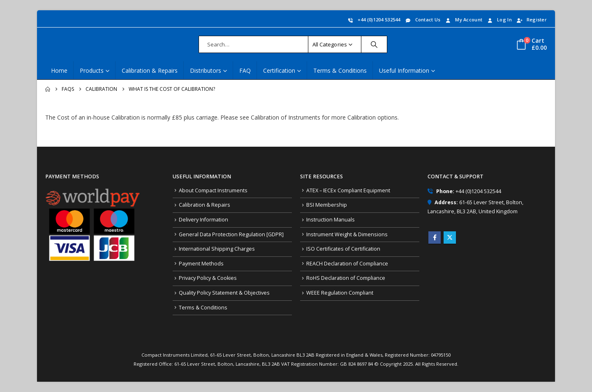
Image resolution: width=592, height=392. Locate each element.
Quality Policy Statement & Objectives (224, 292)
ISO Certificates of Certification (343, 248)
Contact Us (423, 19)
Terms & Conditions (340, 70)
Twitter (450, 237)
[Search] (374, 44)
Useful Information (404, 70)
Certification (279, 70)
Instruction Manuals (330, 219)
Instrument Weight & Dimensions (347, 234)
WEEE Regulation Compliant (339, 292)
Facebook (434, 237)
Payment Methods (201, 263)
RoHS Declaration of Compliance (345, 277)
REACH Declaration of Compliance (347, 263)
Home (59, 70)
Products (92, 70)
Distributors (205, 70)
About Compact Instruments (213, 190)
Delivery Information (203, 219)
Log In (499, 19)
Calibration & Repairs (150, 70)
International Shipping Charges (217, 248)
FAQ (245, 70)
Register (531, 19)
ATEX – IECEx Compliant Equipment (348, 190)
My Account (463, 19)
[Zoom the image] (92, 191)
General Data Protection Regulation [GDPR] (231, 234)
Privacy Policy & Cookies (208, 277)
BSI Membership (326, 204)
